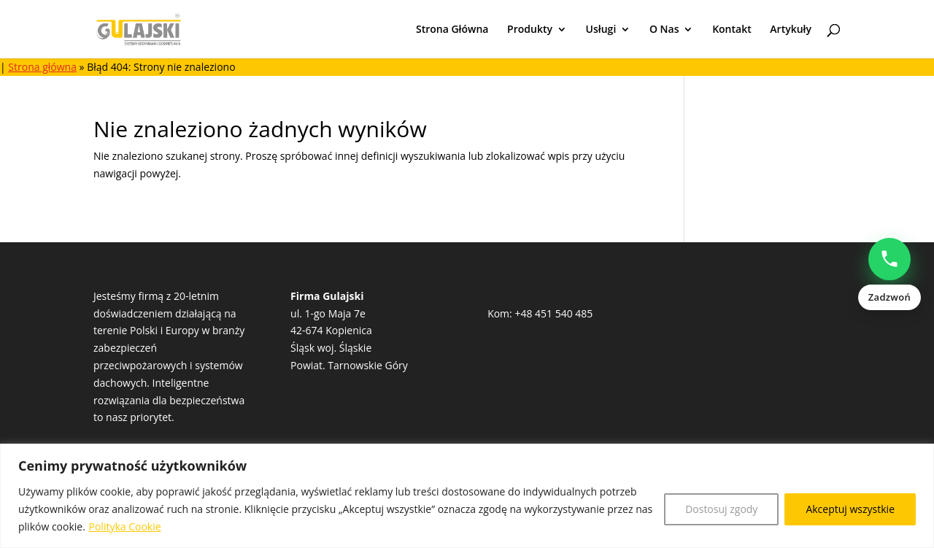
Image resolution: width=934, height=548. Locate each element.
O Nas (664, 30)
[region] (467, 496)
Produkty (529, 30)
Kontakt (732, 30)
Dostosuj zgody (721, 509)
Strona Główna (452, 30)
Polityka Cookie (125, 526)
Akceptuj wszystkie (850, 509)
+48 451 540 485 (553, 313)
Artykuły (790, 30)
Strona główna (42, 67)
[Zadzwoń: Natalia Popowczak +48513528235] (889, 274)
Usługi (601, 30)
